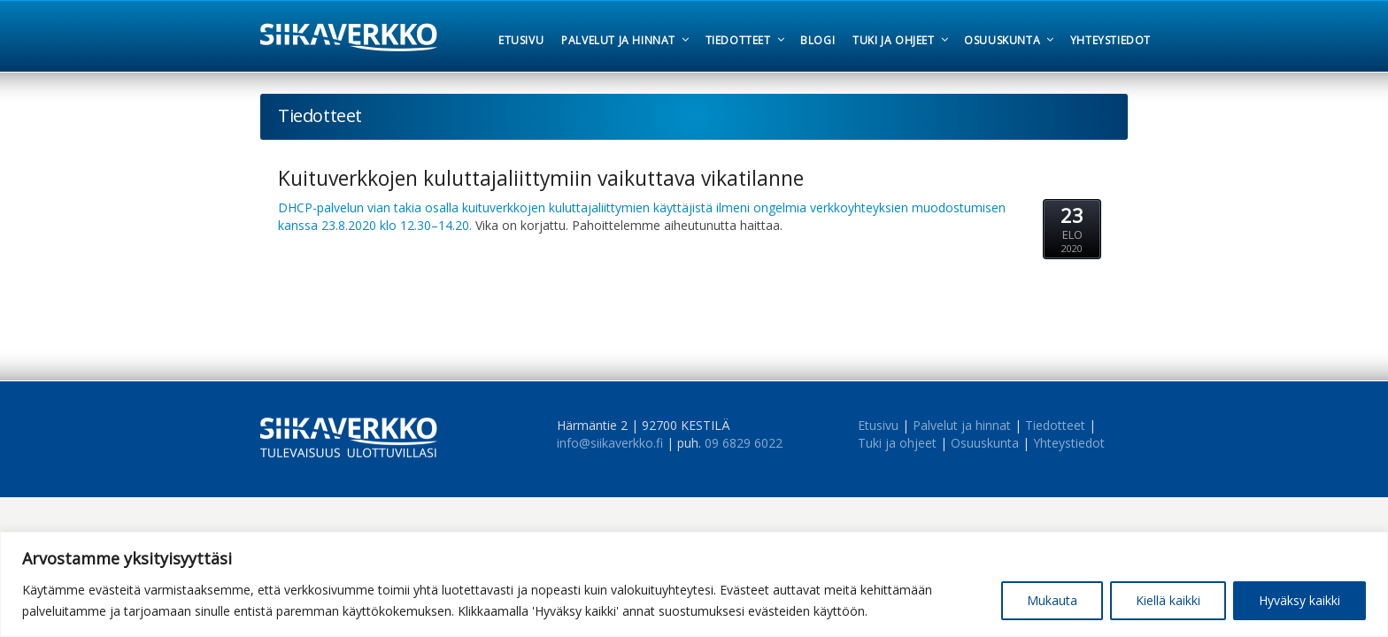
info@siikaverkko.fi (610, 442)
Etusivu (878, 425)
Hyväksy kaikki (1299, 600)
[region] (694, 584)
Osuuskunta (985, 442)
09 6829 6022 (744, 442)
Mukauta (1052, 600)
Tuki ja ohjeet (897, 442)
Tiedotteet (1055, 425)
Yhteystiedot (1069, 442)
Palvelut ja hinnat (962, 425)
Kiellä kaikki (1168, 600)
